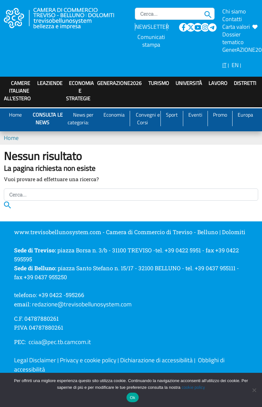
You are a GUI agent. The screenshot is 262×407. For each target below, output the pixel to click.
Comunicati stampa (151, 41)
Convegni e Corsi (148, 118)
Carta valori (240, 26)
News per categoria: (81, 118)
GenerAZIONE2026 (119, 83)
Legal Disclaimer (35, 360)
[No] (254, 390)
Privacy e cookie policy (88, 360)
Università (189, 83)
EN (235, 65)
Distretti (245, 83)
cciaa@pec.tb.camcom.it (60, 342)
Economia (114, 115)
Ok (132, 397)
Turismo (158, 83)
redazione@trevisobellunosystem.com (82, 304)
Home (15, 115)
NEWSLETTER (152, 26)
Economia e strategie (80, 90)
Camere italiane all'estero (17, 90)
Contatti (232, 19)
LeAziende (49, 83)
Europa (245, 115)
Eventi (195, 115)
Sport (172, 115)
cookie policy (193, 387)
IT (224, 65)
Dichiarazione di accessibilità (156, 360)
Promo (220, 115)
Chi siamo (234, 11)
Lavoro (218, 83)
